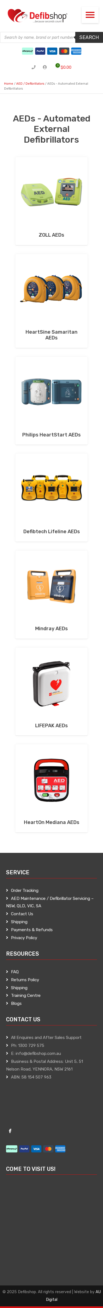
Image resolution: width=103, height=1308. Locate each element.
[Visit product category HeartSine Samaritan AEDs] (51, 301)
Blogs (16, 1003)
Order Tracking (24, 890)
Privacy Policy (24, 937)
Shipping (19, 921)
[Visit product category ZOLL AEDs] (51, 201)
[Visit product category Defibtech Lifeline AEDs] (51, 497)
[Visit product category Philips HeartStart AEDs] (51, 401)
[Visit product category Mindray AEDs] (51, 595)
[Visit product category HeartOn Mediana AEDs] (51, 788)
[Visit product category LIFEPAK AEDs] (51, 692)
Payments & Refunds (32, 929)
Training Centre (26, 995)
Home (8, 83)
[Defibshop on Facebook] (10, 1131)
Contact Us (22, 913)
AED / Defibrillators (30, 83)
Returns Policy (25, 979)
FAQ (15, 971)
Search (89, 37)
